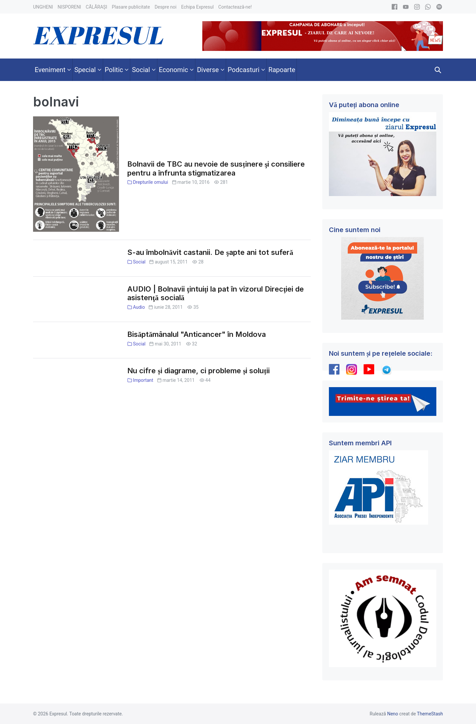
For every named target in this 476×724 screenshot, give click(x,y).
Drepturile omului (150, 182)
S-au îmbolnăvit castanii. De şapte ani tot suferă (210, 252)
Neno (392, 713)
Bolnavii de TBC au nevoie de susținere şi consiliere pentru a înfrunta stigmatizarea (216, 168)
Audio (139, 307)
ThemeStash (430, 713)
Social (139, 261)
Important (143, 380)
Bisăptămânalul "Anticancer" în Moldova (196, 334)
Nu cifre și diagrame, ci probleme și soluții (198, 370)
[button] (438, 70)
